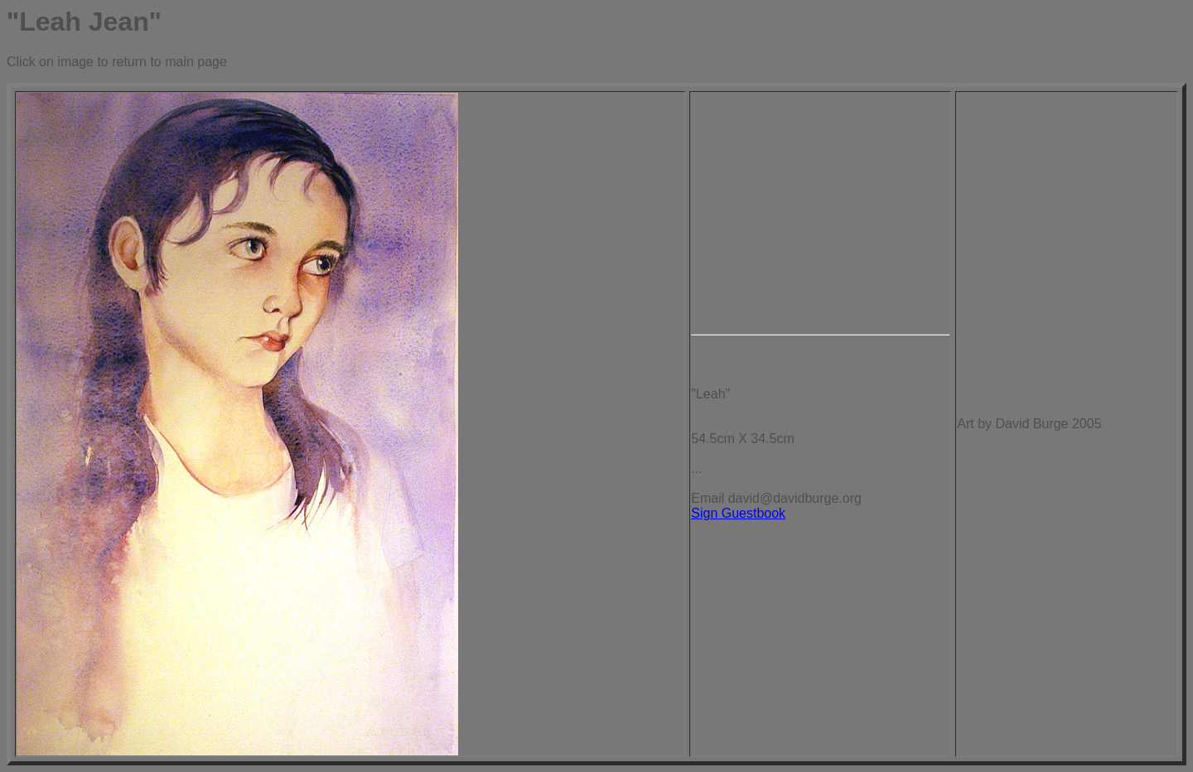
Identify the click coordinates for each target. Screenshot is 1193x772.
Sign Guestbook (738, 513)
